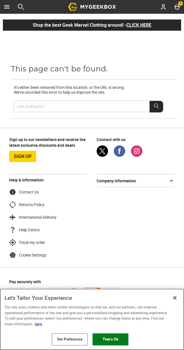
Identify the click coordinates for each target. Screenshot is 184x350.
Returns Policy (26, 204)
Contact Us (24, 192)
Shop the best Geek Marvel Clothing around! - (92, 25)
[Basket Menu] (177, 7)
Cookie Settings (27, 255)
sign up (23, 156)
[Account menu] (163, 7)
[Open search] (21, 7)
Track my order (27, 242)
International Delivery (32, 217)
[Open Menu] (7, 7)
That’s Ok (110, 339)
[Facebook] (119, 155)
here (38, 323)
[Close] (175, 298)
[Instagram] (136, 155)
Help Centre (24, 229)
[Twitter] (102, 155)
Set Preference (70, 339)
